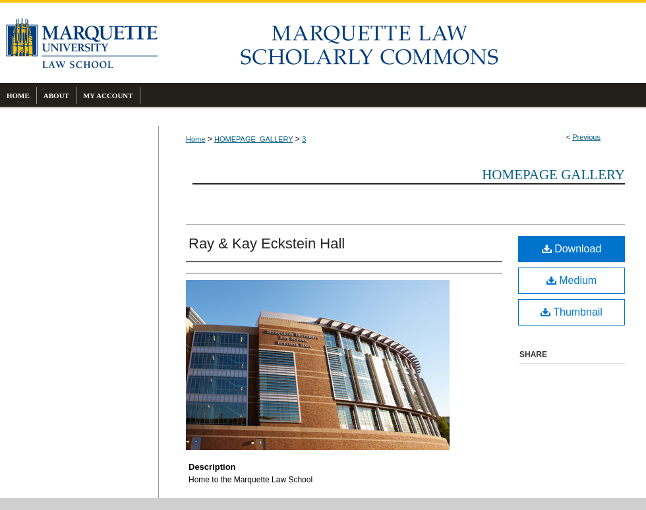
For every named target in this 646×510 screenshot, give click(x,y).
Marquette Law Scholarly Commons (402, 43)
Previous (586, 137)
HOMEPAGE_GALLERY (253, 139)
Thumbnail (571, 312)
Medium (571, 280)
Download (572, 248)
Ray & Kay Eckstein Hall (267, 243)
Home (195, 139)
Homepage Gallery (553, 175)
